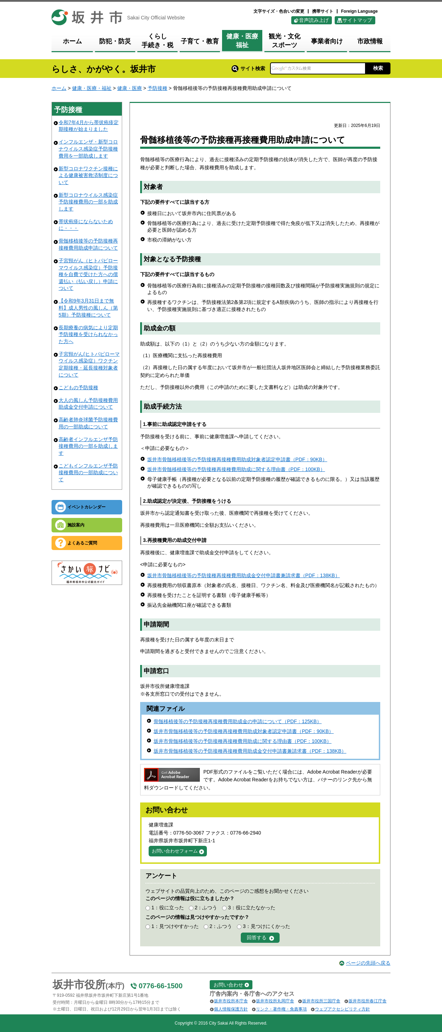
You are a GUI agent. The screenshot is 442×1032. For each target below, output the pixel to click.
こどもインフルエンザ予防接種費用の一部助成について (88, 472)
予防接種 (157, 88)
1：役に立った (167, 907)
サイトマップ (357, 20)
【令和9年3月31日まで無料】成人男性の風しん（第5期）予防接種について (88, 307)
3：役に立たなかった (251, 907)
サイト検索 (248, 68)
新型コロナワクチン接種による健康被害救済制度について (88, 175)
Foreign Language (359, 11)
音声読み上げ (314, 20)
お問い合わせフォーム (175, 851)
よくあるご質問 (82, 543)
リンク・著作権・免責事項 (281, 1009)
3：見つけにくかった (266, 926)
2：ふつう (206, 907)
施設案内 (75, 525)
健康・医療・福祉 (92, 88)
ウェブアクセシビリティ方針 (342, 1009)
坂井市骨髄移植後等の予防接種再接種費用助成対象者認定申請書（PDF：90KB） (237, 459)
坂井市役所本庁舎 (231, 1001)
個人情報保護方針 (231, 1009)
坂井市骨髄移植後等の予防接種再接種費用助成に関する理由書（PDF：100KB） (236, 469)
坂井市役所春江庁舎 (367, 1001)
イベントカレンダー (86, 507)
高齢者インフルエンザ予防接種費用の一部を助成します (88, 446)
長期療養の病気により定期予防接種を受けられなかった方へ (88, 334)
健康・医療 (129, 88)
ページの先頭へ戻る (368, 963)
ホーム (59, 88)
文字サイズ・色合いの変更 (278, 11)
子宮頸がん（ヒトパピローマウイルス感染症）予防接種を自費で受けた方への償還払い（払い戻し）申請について (88, 274)
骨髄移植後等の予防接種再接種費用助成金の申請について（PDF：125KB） (238, 721)
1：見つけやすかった (175, 926)
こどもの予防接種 (78, 387)
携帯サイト (322, 11)
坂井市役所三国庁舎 (321, 1001)
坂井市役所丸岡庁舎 (275, 1001)
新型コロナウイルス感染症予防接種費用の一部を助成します (88, 202)
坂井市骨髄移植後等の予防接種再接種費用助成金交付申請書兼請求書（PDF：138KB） (243, 575)
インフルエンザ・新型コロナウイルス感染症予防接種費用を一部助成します (88, 148)
